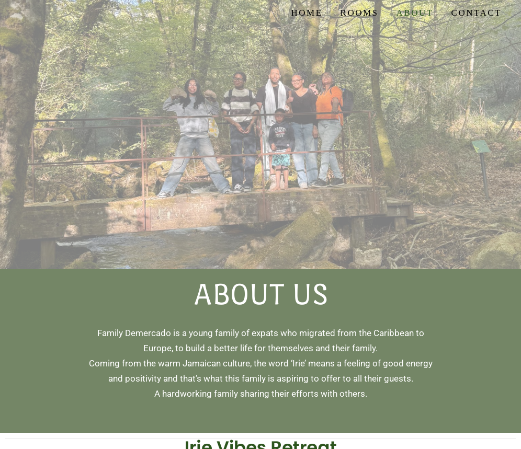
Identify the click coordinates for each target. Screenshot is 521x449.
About (415, 13)
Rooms (360, 13)
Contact (476, 13)
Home (306, 13)
